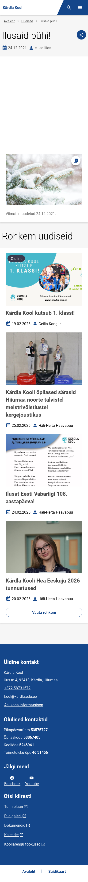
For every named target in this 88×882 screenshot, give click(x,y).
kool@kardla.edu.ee (20, 696)
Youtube (32, 780)
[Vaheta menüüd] (80, 7)
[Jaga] (81, 35)
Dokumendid (14, 825)
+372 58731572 (17, 688)
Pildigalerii (13, 816)
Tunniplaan (13, 806)
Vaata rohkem (44, 612)
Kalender (11, 835)
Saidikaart (57, 871)
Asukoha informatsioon (23, 705)
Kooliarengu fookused (22, 844)
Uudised (27, 21)
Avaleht (9, 21)
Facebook (12, 780)
